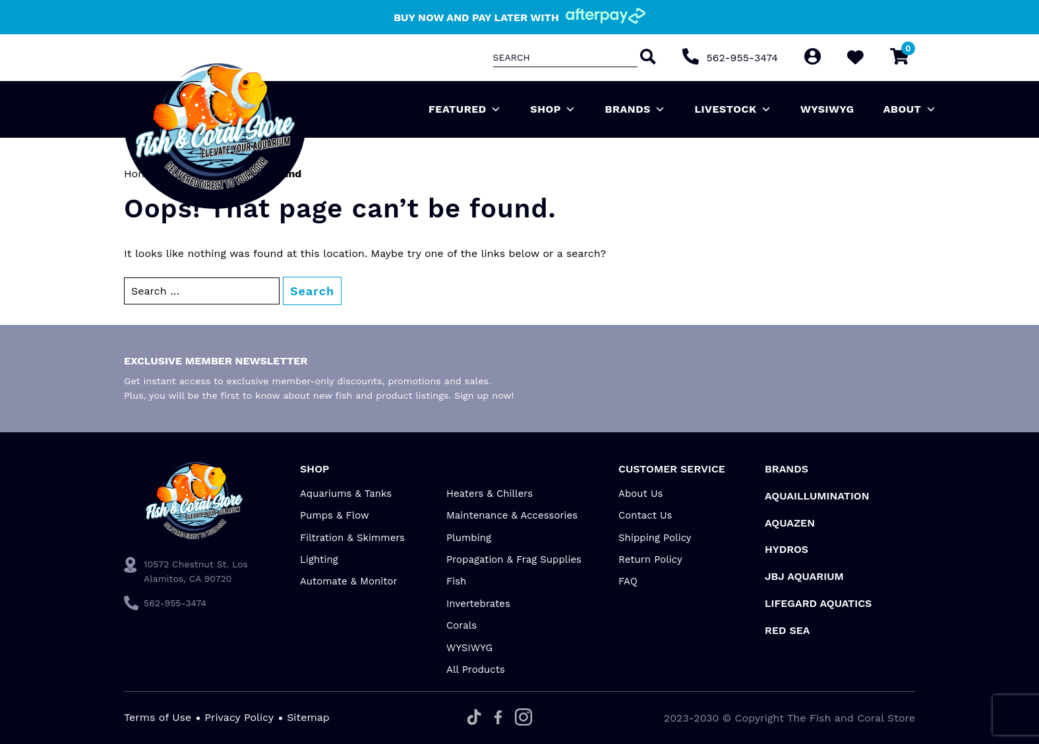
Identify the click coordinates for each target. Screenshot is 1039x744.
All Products (475, 669)
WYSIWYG (827, 109)
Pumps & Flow (334, 515)
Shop (553, 109)
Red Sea (787, 630)
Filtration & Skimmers (352, 538)
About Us (640, 494)
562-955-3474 (742, 57)
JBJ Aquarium (804, 576)
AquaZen (790, 523)
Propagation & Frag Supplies (513, 559)
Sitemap (308, 717)
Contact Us (645, 515)
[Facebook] (498, 718)
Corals (461, 625)
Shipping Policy (655, 538)
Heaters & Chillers (489, 494)
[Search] (647, 58)
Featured (465, 109)
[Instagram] (523, 718)
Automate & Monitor (349, 581)
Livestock (732, 109)
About (909, 109)
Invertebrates (478, 604)
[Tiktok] (474, 718)
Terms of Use (157, 717)
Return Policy (650, 559)
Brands (635, 109)
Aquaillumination (817, 496)
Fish (456, 581)
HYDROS (786, 549)
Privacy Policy (239, 717)
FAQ (628, 581)
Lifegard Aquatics (818, 603)
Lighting (319, 559)
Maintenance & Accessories (512, 515)
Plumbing (468, 538)
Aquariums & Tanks (346, 494)
